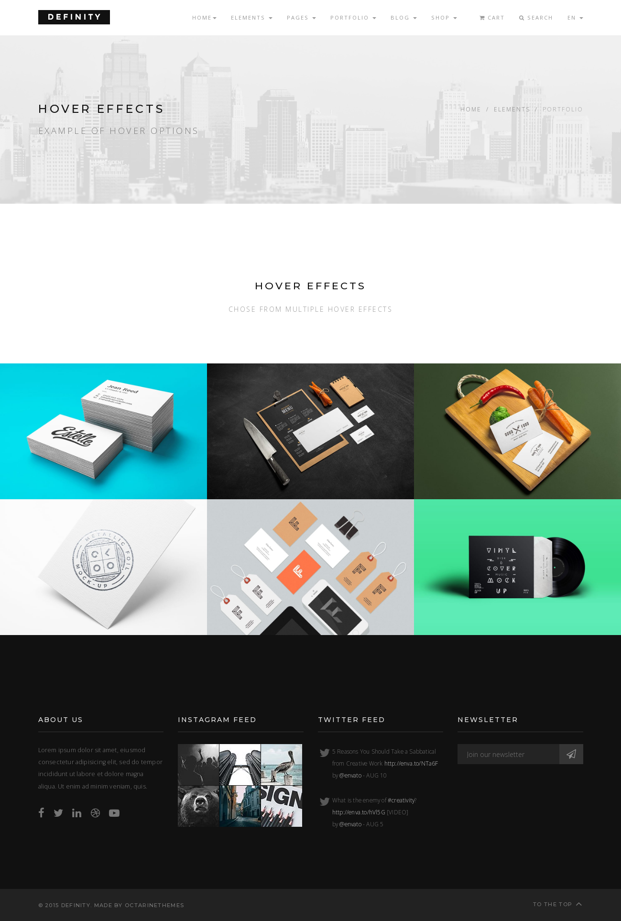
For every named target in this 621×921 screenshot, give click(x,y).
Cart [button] (492, 17)
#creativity (401, 800)
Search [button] (536, 17)
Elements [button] (251, 17)
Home (470, 109)
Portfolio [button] (353, 17)
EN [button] (575, 17)
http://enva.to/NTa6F (411, 763)
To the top (558, 904)
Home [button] (204, 17)
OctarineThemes (154, 905)
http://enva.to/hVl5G (358, 812)
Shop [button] (444, 17)
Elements (512, 109)
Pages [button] (301, 17)
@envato (350, 775)
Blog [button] (404, 17)
